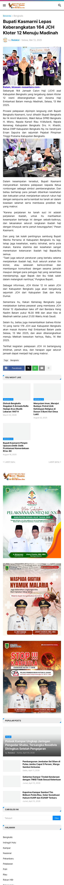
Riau (5, 874)
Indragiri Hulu (9, 842)
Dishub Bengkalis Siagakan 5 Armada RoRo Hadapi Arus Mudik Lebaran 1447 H (16, 407)
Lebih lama (54, 462)
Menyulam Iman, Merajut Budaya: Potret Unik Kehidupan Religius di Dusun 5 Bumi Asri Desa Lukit (46, 408)
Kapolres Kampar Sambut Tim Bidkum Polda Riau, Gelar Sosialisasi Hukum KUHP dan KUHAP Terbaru (41, 795)
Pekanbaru (8, 858)
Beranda (7, 16)
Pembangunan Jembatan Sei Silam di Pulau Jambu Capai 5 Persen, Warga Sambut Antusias (41, 764)
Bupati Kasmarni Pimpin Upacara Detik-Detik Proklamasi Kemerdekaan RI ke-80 (16, 447)
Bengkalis (18, 16)
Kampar (7, 848)
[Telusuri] (28, 818)
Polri (5, 869)
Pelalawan (8, 863)
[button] (4, 5)
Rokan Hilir (8, 879)
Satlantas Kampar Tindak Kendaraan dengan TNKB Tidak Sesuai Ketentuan (42, 778)
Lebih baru (10, 462)
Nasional (7, 853)
